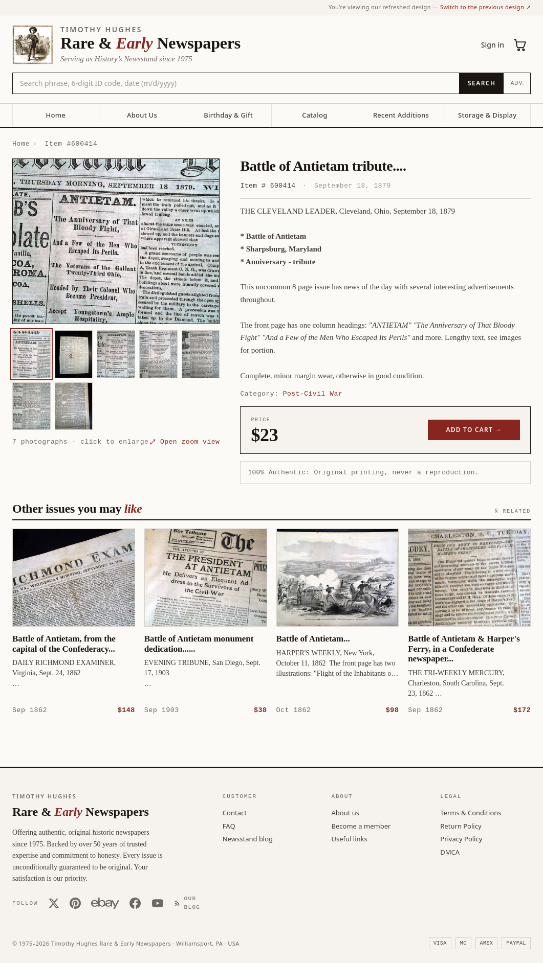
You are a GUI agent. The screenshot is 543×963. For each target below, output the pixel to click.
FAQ (229, 825)
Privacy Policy (461, 838)
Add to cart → (474, 429)
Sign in (492, 45)
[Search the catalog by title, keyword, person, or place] (236, 83)
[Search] (481, 83)
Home (56, 115)
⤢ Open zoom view (185, 441)
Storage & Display (487, 115)
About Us (142, 115)
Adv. (517, 82)
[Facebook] (135, 902)
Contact (235, 812)
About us (346, 812)
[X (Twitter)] (53, 902)
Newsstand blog (248, 838)
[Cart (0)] (520, 45)
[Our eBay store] (105, 902)
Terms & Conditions (470, 812)
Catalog (314, 115)
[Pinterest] (75, 902)
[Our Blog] (189, 902)
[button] (116, 241)
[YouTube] (157, 902)
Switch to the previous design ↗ (485, 7)
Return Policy (460, 825)
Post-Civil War (312, 393)
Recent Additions (401, 115)
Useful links (349, 838)
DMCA (450, 851)
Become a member (361, 825)
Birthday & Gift (228, 115)
